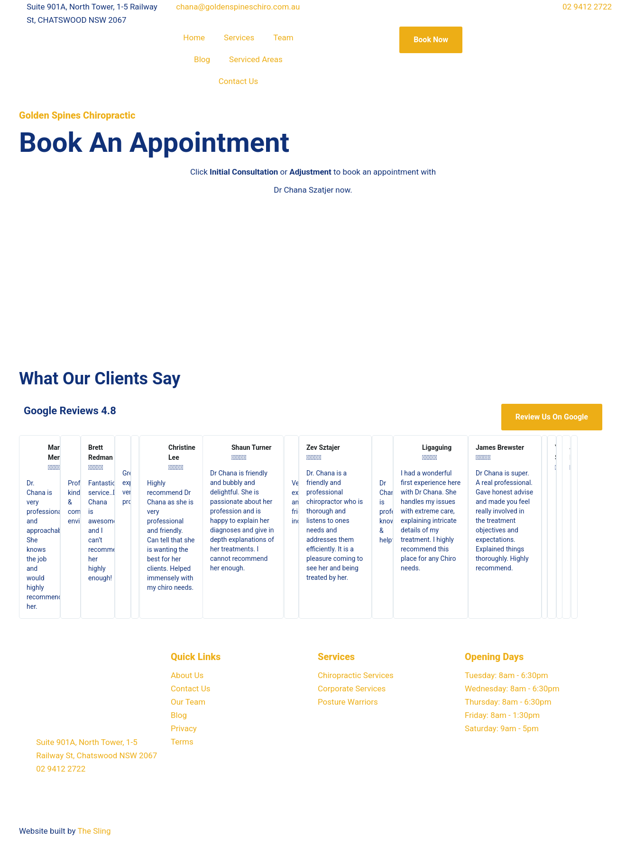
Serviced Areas (256, 59)
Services (239, 37)
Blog (202, 59)
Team (283, 37)
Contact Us (238, 81)
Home (194, 37)
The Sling (93, 831)
